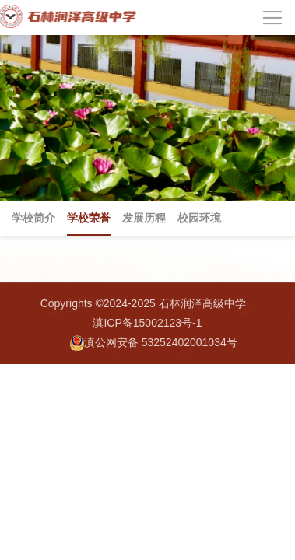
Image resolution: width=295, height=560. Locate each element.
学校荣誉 (89, 218)
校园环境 (199, 218)
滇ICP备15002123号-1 (147, 323)
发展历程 (144, 218)
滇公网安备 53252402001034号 (153, 343)
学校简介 (33, 218)
